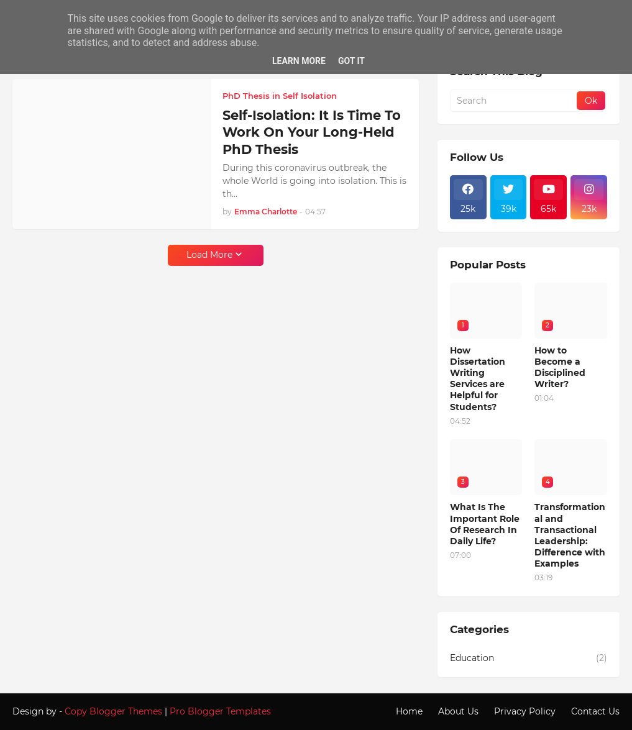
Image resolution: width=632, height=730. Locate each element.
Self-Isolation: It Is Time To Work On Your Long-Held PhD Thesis (311, 132)
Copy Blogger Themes (113, 711)
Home (409, 711)
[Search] (514, 100)
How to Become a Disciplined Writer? (559, 367)
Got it (351, 61)
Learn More (299, 61)
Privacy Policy (525, 711)
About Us (458, 711)
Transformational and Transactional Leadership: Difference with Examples (569, 535)
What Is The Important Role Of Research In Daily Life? (485, 524)
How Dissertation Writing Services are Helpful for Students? (477, 379)
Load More (209, 254)
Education (528, 658)
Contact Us (595, 711)
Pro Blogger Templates (220, 711)
